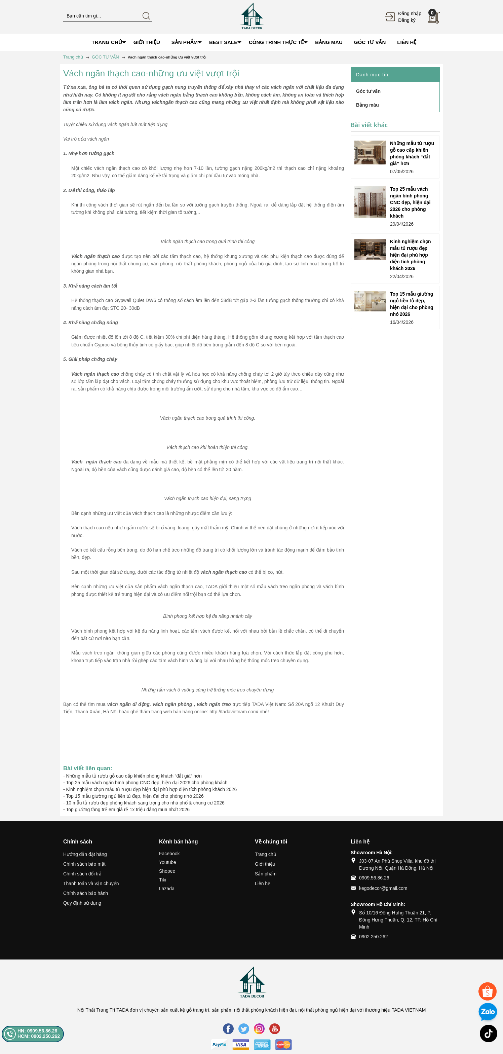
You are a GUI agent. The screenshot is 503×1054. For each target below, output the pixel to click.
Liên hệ (262, 883)
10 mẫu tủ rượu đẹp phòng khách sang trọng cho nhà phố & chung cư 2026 (145, 802)
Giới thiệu (265, 864)
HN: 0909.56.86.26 (37, 1030)
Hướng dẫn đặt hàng (85, 854)
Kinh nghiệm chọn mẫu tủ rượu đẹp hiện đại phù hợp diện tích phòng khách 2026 (151, 789)
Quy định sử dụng (82, 903)
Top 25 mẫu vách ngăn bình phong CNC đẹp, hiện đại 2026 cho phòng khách (146, 782)
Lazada (167, 888)
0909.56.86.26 (374, 877)
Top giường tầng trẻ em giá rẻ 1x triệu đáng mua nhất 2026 (128, 809)
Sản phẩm (265, 873)
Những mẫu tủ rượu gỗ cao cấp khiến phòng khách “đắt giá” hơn (134, 776)
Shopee (167, 871)
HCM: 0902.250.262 (38, 1036)
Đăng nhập (409, 13)
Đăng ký (406, 20)
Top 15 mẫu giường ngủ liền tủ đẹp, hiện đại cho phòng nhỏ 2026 (134, 796)
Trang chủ (265, 854)
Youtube (167, 862)
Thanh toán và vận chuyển (91, 883)
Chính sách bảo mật (84, 864)
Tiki (162, 879)
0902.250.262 (373, 936)
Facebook (169, 853)
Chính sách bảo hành (85, 893)
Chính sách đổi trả (82, 873)
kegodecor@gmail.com (383, 888)
